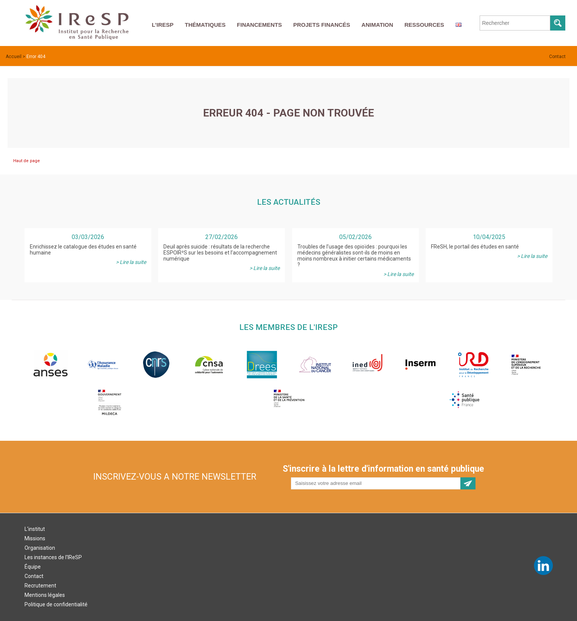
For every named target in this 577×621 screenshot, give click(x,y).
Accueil (14, 56)
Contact (557, 56)
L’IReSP (163, 24)
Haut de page (26, 160)
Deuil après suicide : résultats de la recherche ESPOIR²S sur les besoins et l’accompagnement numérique (220, 253)
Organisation (40, 548)
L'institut (35, 529)
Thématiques (205, 24)
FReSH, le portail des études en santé (475, 247)
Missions (35, 538)
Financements (259, 24)
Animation (377, 24)
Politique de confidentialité (56, 604)
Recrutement (40, 586)
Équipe (33, 567)
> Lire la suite (131, 262)
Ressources (424, 24)
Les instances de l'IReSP (53, 557)
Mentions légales (45, 595)
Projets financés (321, 24)
